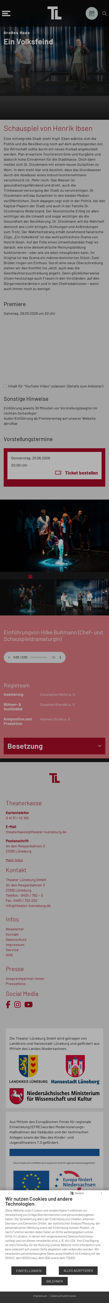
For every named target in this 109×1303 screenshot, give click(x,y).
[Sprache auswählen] (72, 1193)
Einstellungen (28, 1271)
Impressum (40, 1295)
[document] (54, 1230)
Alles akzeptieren (78, 1270)
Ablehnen (54, 1281)
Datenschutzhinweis (63, 1295)
